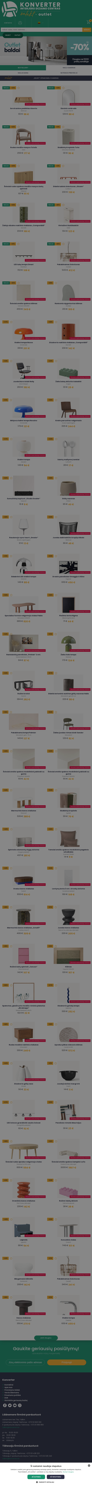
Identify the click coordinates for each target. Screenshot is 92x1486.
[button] (46, 1482)
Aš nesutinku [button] (55, 1477)
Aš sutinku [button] (36, 1477)
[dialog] (46, 743)
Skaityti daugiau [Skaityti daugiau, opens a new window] (68, 1472)
